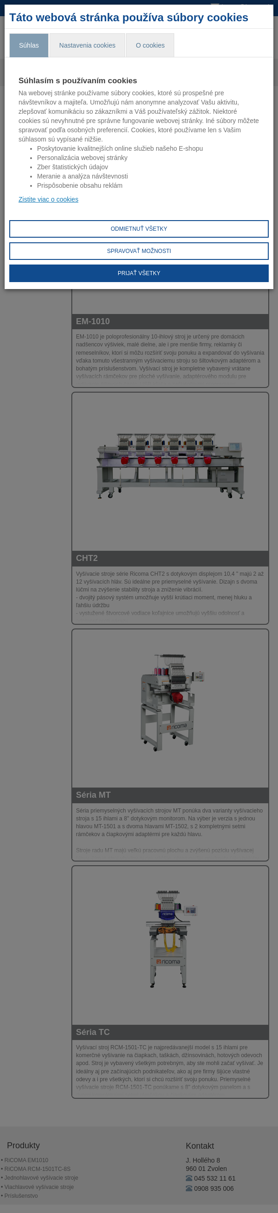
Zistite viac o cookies (48, 199)
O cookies (150, 45)
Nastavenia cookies (87, 45)
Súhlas (29, 45)
